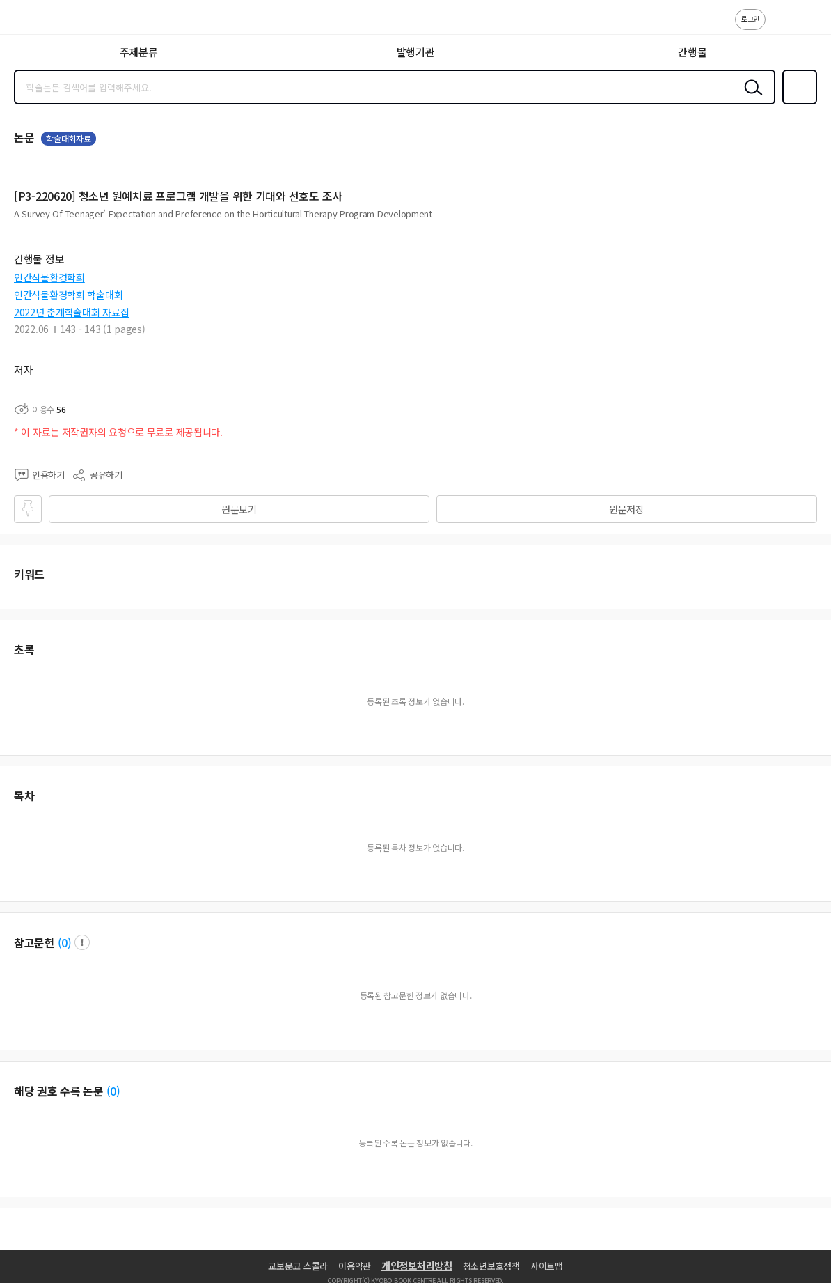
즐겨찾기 (797, 103)
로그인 (750, 18)
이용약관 (354, 1266)
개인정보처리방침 (416, 1266)
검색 (750, 98)
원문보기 (239, 509)
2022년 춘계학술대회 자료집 (71, 312)
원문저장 (626, 509)
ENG (809, 26)
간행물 (692, 52)
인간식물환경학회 (49, 277)
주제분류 (139, 52)
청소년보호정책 (491, 1266)
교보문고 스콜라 (298, 1266)
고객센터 (780, 26)
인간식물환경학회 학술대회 (68, 295)
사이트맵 (546, 1266)
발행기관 (416, 52)
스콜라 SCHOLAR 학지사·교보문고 (42, 21)
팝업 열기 (82, 942)
